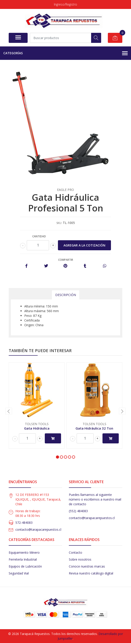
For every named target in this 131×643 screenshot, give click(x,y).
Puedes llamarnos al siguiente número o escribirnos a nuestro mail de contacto (95, 499)
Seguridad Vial (19, 573)
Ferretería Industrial (23, 559)
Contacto (75, 552)
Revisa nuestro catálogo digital (91, 573)
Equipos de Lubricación (25, 566)
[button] (57, 457)
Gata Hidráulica (36, 428)
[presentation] (8, 411)
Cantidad (39, 236)
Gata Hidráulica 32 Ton (94, 428)
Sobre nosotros (80, 559)
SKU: (59, 223)
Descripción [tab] (65, 295)
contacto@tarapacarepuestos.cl (38, 529)
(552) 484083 (78, 511)
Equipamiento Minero (24, 552)
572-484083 (24, 522)
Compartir (65, 260)
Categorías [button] (65, 53)
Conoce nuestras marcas (87, 566)
